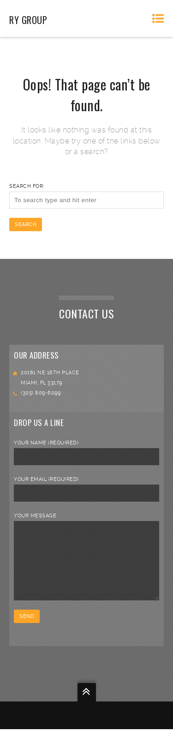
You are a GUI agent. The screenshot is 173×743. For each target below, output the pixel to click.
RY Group (28, 20)
